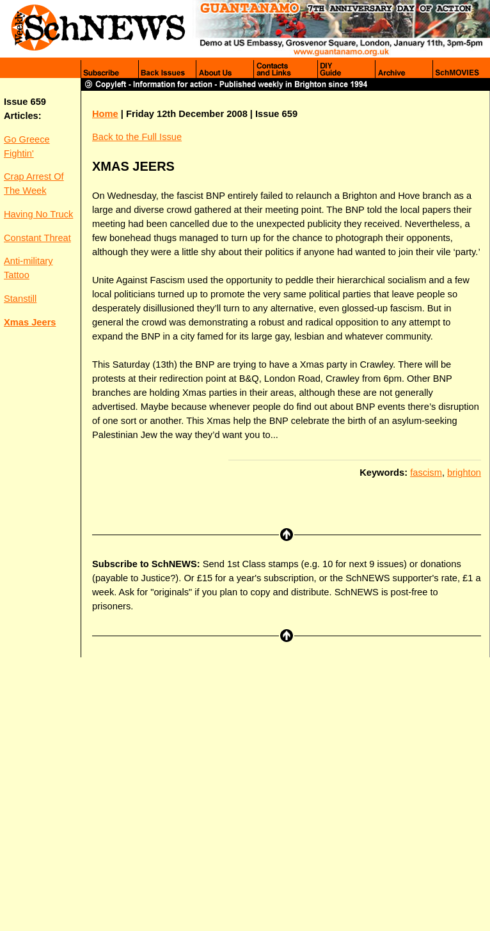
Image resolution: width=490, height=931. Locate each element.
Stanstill (20, 298)
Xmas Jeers (30, 322)
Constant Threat (37, 238)
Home (105, 114)
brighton (464, 472)
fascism (426, 472)
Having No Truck (38, 214)
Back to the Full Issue (137, 137)
